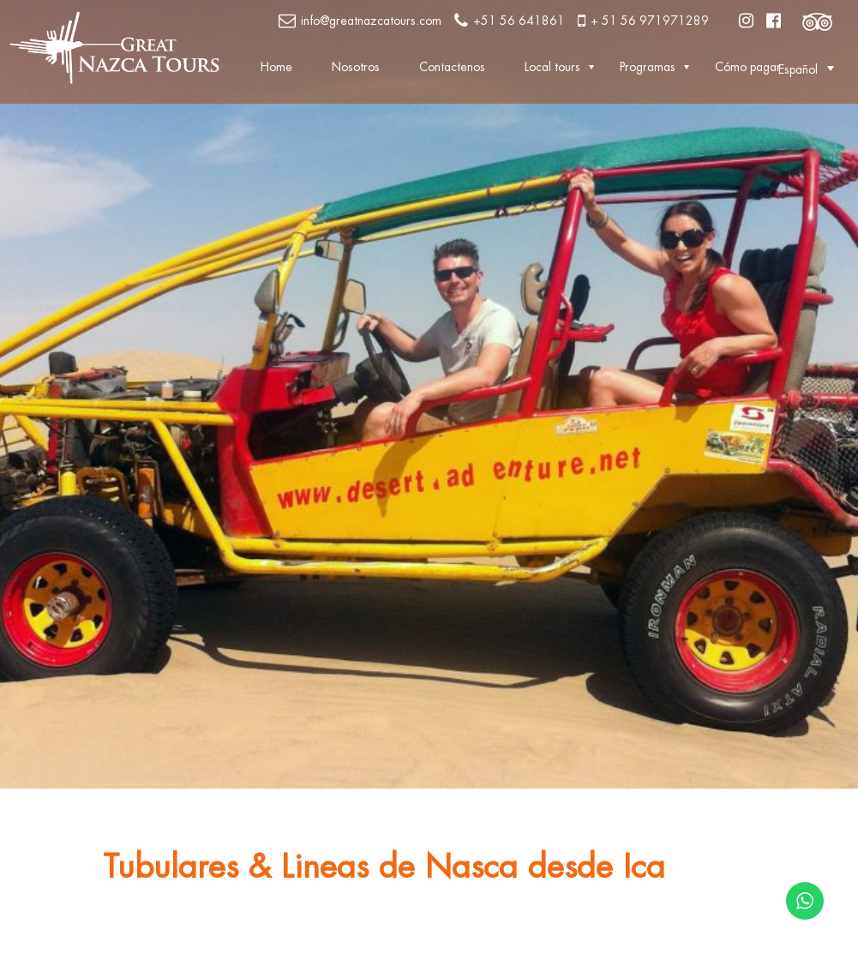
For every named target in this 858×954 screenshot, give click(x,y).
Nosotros (356, 67)
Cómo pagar (748, 67)
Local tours (552, 67)
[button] (798, 68)
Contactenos (452, 67)
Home (276, 67)
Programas (647, 67)
